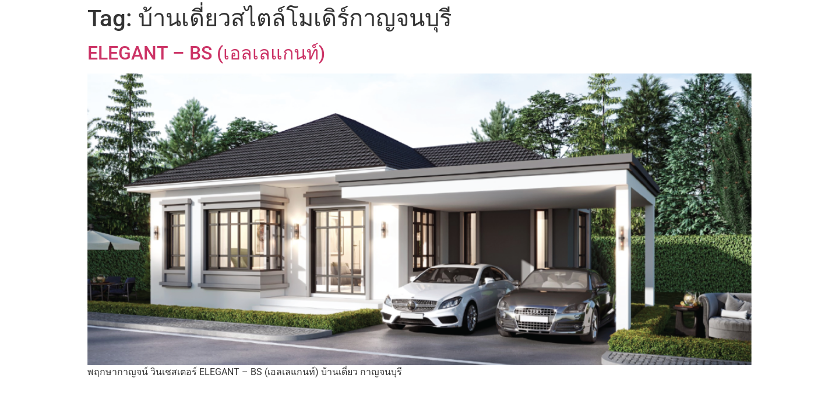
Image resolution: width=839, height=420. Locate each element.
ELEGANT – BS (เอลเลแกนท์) (206, 53)
